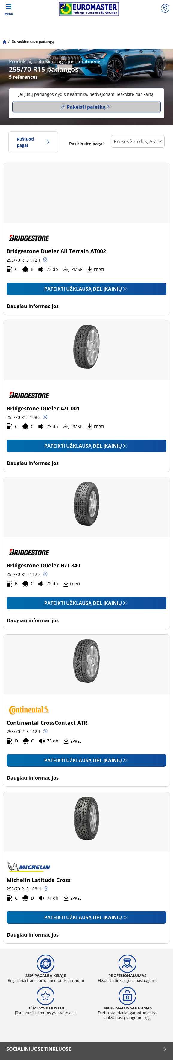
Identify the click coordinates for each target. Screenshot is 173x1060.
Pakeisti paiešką (83, 107)
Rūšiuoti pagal (33, 142)
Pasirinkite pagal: (87, 144)
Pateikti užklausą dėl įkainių (83, 289)
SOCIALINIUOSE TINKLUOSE (86, 1049)
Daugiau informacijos (33, 306)
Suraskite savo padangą (32, 41)
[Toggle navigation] (8, 9)
